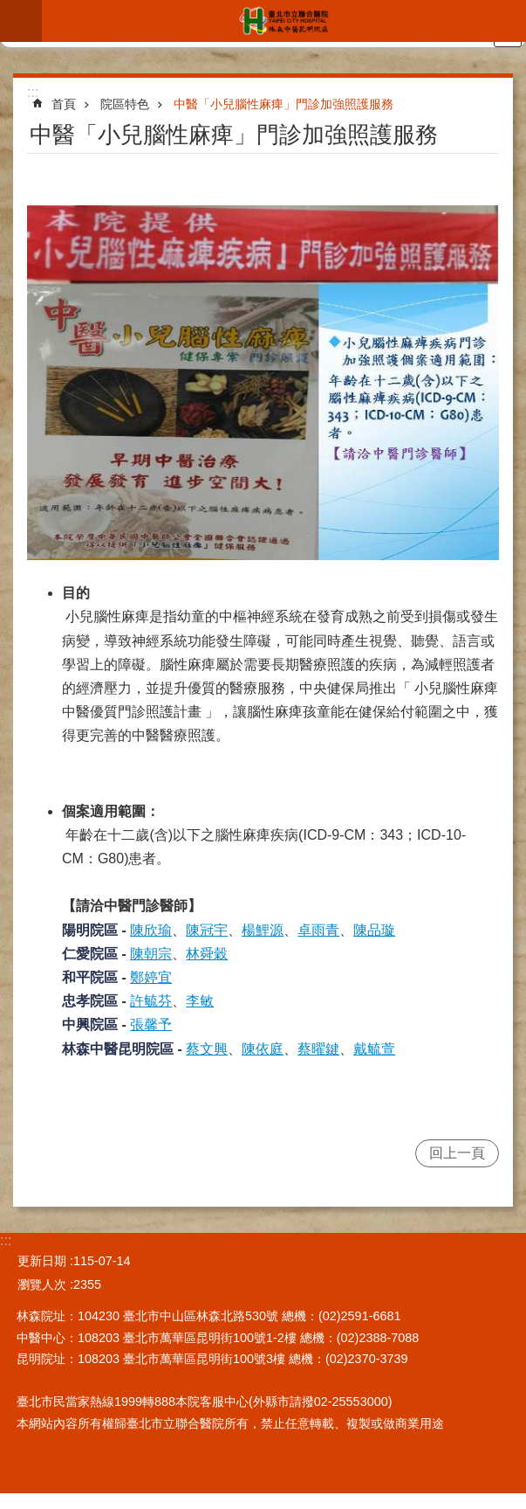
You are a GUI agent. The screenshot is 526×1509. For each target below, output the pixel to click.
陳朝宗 (151, 953)
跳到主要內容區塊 (9, 9)
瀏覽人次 (41, 1284)
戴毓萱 (374, 1049)
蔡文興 (207, 1049)
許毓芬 (151, 1000)
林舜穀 (207, 953)
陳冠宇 (207, 930)
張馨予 (151, 1024)
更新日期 (41, 1261)
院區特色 (124, 104)
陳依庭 (262, 1049)
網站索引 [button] (21, 21)
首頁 (63, 104)
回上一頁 (457, 1153)
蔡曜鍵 (318, 1049)
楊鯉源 (262, 930)
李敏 (200, 1000)
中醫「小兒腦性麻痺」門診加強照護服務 (283, 104)
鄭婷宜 (151, 977)
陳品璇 (374, 930)
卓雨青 (318, 930)
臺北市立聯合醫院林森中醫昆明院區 (284, 21)
